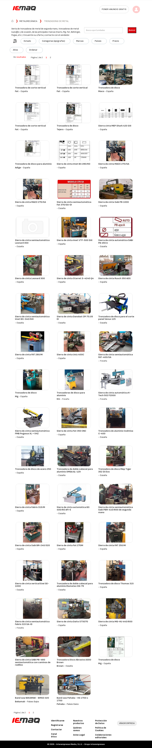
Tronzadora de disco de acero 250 (33, 469)
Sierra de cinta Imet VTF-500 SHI (74, 240)
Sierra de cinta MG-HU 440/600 (115, 621)
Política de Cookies (100, 729)
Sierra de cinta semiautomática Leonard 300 (32, 241)
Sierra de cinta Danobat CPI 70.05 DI (75, 318)
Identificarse (57, 720)
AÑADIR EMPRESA (127, 723)
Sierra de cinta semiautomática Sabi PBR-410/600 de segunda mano (115, 510)
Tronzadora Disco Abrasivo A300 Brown (74, 661)
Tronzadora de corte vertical (30, 87)
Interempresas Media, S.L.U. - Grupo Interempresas (80, 744)
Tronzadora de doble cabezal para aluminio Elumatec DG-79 (75, 585)
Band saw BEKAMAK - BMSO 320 (32, 698)
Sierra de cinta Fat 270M (70, 545)
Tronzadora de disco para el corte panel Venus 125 (116, 318)
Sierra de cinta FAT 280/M (29, 354)
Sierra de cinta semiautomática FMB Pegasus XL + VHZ (32, 432)
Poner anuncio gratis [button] (114, 9)
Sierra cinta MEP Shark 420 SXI (114, 125)
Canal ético (54, 735)
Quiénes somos (77, 729)
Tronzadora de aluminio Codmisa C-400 (115, 432)
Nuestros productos (78, 722)
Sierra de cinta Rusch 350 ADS (114, 278)
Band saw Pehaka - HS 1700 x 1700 (72, 699)
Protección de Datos (101, 722)
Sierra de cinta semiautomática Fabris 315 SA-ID (32, 623)
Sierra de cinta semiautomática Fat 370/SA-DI (74, 203)
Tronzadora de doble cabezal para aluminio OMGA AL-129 (75, 470)
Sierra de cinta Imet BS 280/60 (73, 164)
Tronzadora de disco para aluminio (33, 164)
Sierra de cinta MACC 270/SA (113, 164)
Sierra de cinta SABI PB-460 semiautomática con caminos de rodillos (32, 662)
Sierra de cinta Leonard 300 (30, 278)
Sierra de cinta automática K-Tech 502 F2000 (114, 394)
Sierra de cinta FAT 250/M (112, 545)
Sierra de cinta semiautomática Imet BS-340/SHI (32, 318)
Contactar (56, 729)
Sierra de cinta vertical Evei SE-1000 (32, 585)
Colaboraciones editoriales (103, 736)
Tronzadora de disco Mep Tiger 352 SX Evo (114, 470)
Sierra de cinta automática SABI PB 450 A (115, 241)
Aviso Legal (79, 735)
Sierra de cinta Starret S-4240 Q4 (75, 278)
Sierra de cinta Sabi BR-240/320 (32, 545)
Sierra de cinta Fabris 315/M (30, 507)
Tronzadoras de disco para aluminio (71, 394)
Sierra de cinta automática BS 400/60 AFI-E (73, 508)
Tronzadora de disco (109, 87)
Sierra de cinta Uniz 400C (70, 354)
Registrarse (57, 725)
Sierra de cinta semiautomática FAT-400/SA (115, 356)
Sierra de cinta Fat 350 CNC (71, 431)
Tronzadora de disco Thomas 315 (116, 583)
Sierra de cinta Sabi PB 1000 (113, 202)
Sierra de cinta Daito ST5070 (72, 621)
